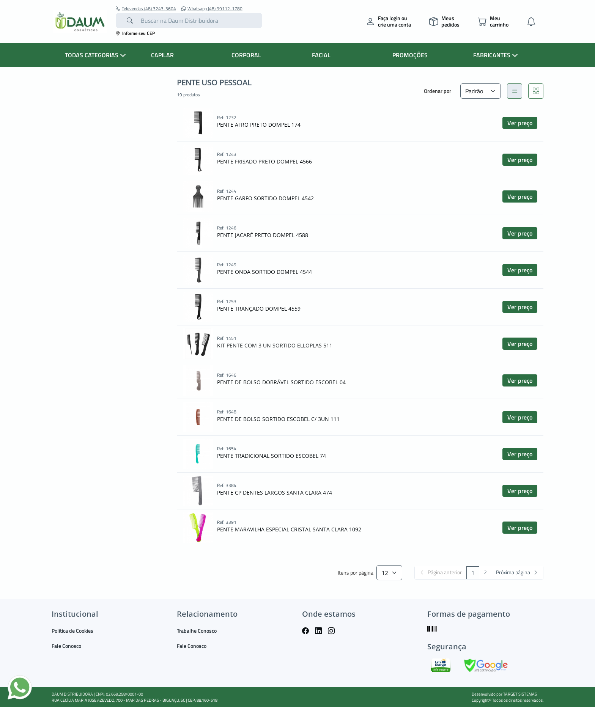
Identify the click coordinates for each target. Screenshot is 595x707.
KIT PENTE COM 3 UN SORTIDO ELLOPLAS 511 (274, 345)
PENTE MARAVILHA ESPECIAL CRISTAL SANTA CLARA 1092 (289, 529)
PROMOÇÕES (410, 55)
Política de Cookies (72, 631)
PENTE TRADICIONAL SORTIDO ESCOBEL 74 (271, 455)
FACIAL (321, 55)
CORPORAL (246, 55)
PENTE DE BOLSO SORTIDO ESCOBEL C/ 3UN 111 (278, 419)
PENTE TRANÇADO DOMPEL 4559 (259, 308)
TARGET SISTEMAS (520, 694)
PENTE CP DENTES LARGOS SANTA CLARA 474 (274, 492)
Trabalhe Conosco (197, 631)
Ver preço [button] (519, 122)
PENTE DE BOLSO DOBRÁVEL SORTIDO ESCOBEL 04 (281, 382)
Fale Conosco (66, 646)
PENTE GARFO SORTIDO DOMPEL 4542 (265, 198)
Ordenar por (437, 91)
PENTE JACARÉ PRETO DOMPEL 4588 (262, 235)
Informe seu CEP (135, 33)
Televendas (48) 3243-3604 (146, 8)
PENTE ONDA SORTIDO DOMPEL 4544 (264, 271)
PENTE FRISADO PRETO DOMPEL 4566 (264, 161)
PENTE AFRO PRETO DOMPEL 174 (259, 124)
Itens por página (355, 573)
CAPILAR (162, 55)
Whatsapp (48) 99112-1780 (211, 8)
